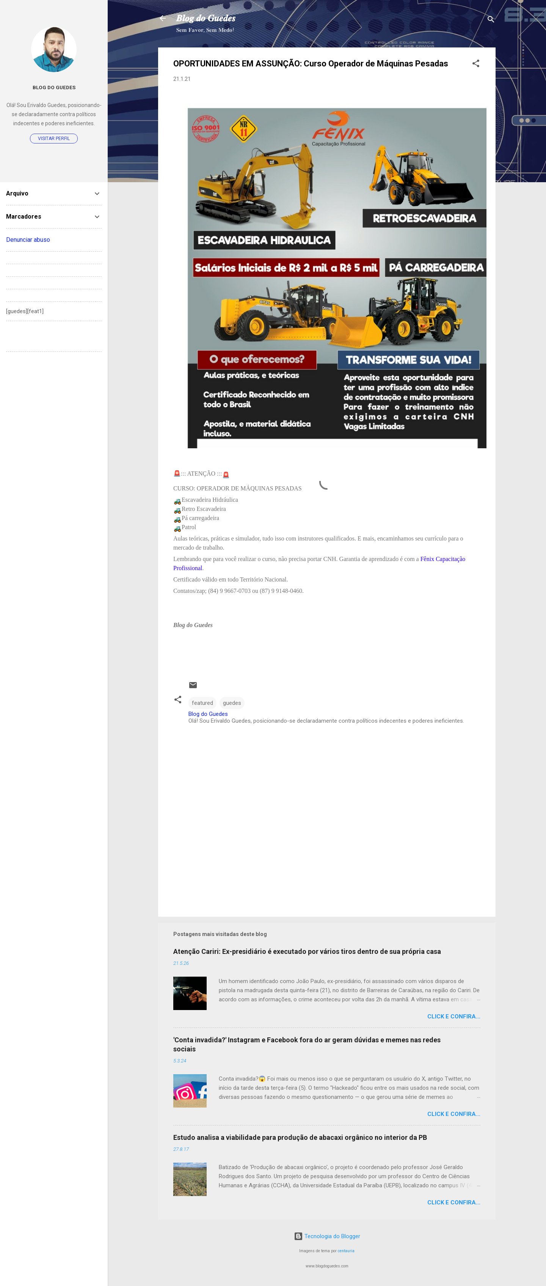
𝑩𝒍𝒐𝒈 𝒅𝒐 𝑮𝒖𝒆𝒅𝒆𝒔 (205, 18)
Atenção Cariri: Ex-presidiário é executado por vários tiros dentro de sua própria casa (307, 951)
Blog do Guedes (54, 87)
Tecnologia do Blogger (327, 1236)
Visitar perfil (54, 138)
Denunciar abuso (28, 239)
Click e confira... (453, 1016)
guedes (232, 703)
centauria (346, 1250)
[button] (475, 65)
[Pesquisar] (491, 20)
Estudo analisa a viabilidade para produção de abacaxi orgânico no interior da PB (300, 1137)
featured (202, 703)
